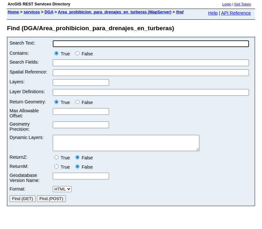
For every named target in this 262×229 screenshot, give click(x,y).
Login (226, 4)
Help (213, 13)
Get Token (242, 4)
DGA (49, 12)
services (32, 12)
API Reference (236, 13)
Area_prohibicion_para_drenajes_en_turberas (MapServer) (114, 12)
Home (13, 12)
